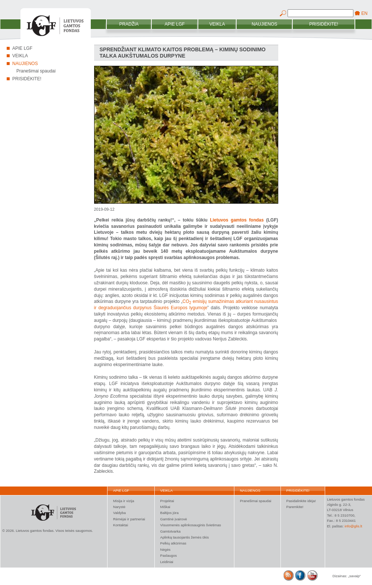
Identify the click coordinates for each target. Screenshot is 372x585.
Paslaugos (168, 555)
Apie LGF (175, 24)
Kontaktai (120, 525)
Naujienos (265, 24)
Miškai (165, 507)
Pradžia (129, 24)
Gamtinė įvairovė (173, 519)
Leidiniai (166, 562)
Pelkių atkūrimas (173, 543)
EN (364, 13)
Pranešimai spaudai (35, 71)
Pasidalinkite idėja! (301, 501)
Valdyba (119, 513)
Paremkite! (295, 507)
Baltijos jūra (169, 513)
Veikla (217, 24)
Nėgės (165, 549)
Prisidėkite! (323, 24)
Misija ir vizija (123, 501)
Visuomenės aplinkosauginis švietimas (190, 525)
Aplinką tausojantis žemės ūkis (184, 537)
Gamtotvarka (170, 531)
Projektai (167, 501)
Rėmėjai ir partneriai (129, 519)
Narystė (119, 507)
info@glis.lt (353, 526)
